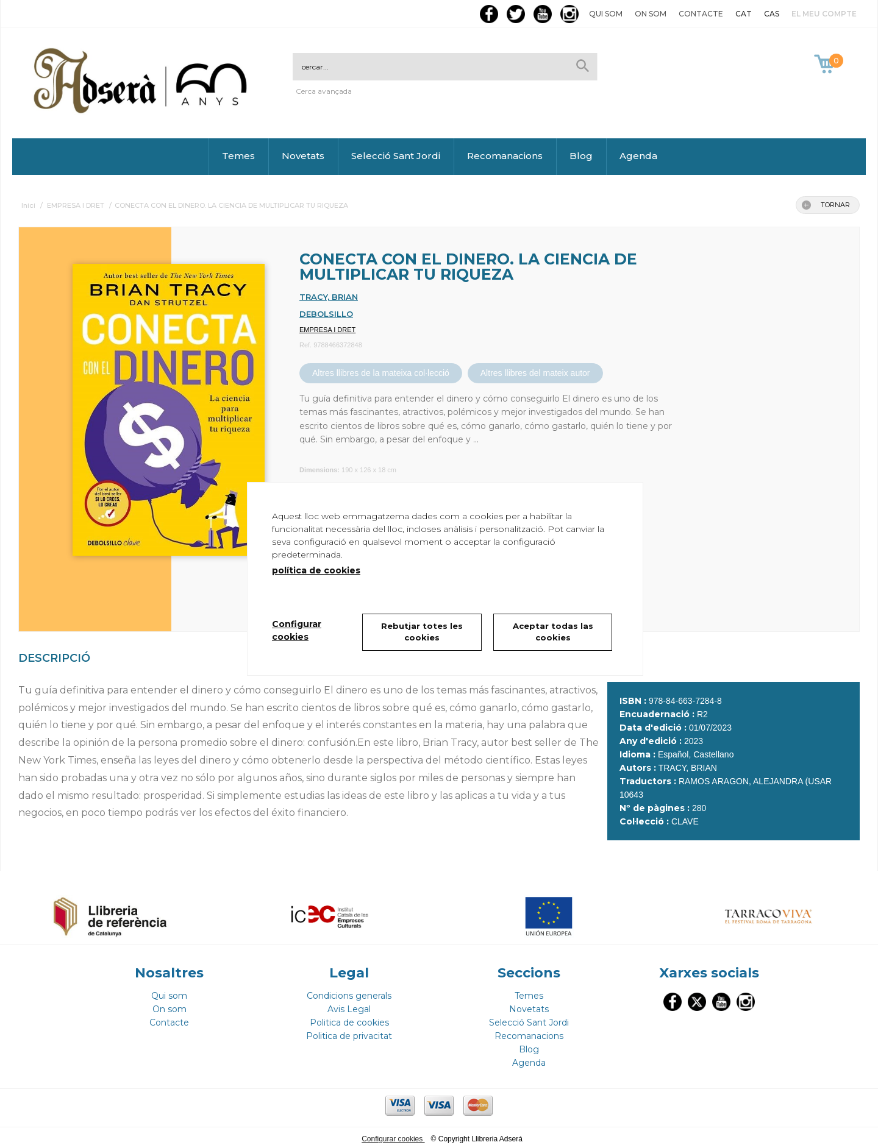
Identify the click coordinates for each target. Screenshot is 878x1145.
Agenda (638, 155)
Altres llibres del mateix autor (535, 373)
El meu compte (824, 13)
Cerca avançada (324, 91)
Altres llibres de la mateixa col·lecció (380, 373)
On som (650, 13)
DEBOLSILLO (326, 314)
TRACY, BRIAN (328, 297)
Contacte (701, 13)
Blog (581, 155)
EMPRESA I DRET (327, 329)
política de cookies (316, 570)
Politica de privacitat (349, 1030)
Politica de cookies (349, 1017)
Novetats (303, 155)
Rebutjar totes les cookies (422, 632)
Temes (238, 155)
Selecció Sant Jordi (395, 155)
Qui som (606, 13)
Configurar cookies (393, 1133)
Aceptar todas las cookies (553, 632)
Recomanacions (505, 155)
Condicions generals (349, 990)
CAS (771, 13)
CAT (743, 13)
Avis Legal (349, 1003)
